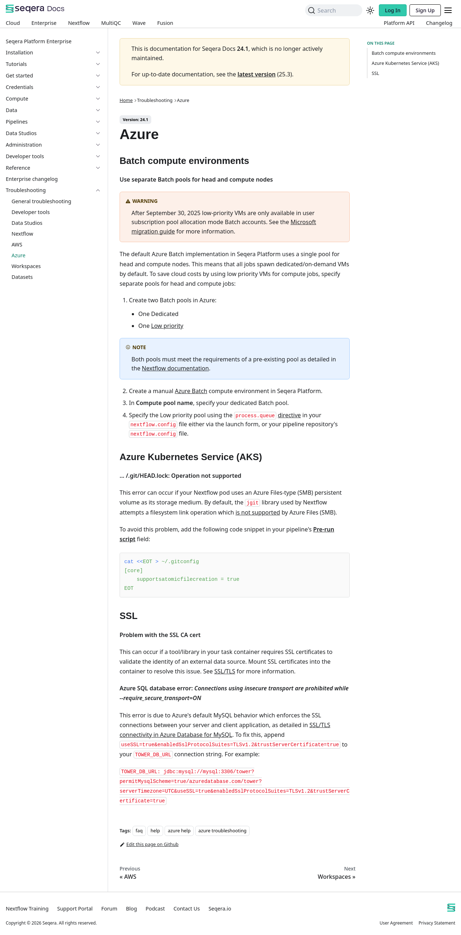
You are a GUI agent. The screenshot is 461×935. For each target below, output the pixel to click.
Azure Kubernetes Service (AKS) (405, 63)
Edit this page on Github (149, 844)
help (155, 830)
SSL (375, 73)
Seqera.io (220, 908)
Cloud (13, 22)
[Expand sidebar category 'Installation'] (101, 52)
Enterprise (44, 22)
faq (139, 830)
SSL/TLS (224, 671)
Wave (139, 22)
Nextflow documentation (175, 368)
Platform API (399, 22)
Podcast (155, 908)
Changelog (439, 22)
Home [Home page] (126, 100)
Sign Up (425, 10)
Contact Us (187, 908)
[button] (54, 64)
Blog (131, 908)
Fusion (165, 22)
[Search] (333, 10)
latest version (256, 74)
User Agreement (396, 923)
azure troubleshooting (222, 830)
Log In (392, 10)
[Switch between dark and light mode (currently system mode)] (370, 10)
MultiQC (111, 22)
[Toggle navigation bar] (448, 10)
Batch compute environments (404, 53)
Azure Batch (191, 391)
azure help (179, 830)
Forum (109, 908)
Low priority (167, 326)
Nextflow (79, 22)
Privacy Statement (437, 923)
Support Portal (75, 908)
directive (289, 415)
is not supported (258, 512)
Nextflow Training (27, 908)
